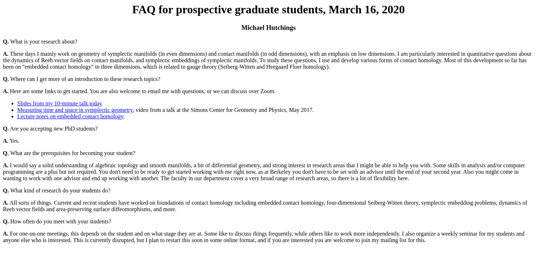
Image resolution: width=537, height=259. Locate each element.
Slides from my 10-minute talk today (59, 103)
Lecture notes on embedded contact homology (70, 116)
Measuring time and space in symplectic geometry (75, 110)
